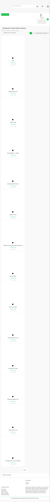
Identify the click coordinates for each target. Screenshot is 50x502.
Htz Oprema (7, 30)
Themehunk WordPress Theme (32, 497)
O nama (27, 482)
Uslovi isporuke (4, 491)
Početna (2, 30)
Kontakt (27, 483)
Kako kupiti (3, 488)
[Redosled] (42, 33)
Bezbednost (3, 490)
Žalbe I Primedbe (4, 492)
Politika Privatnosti (5, 494)
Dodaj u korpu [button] (13, 64)
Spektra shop (17, 497)
